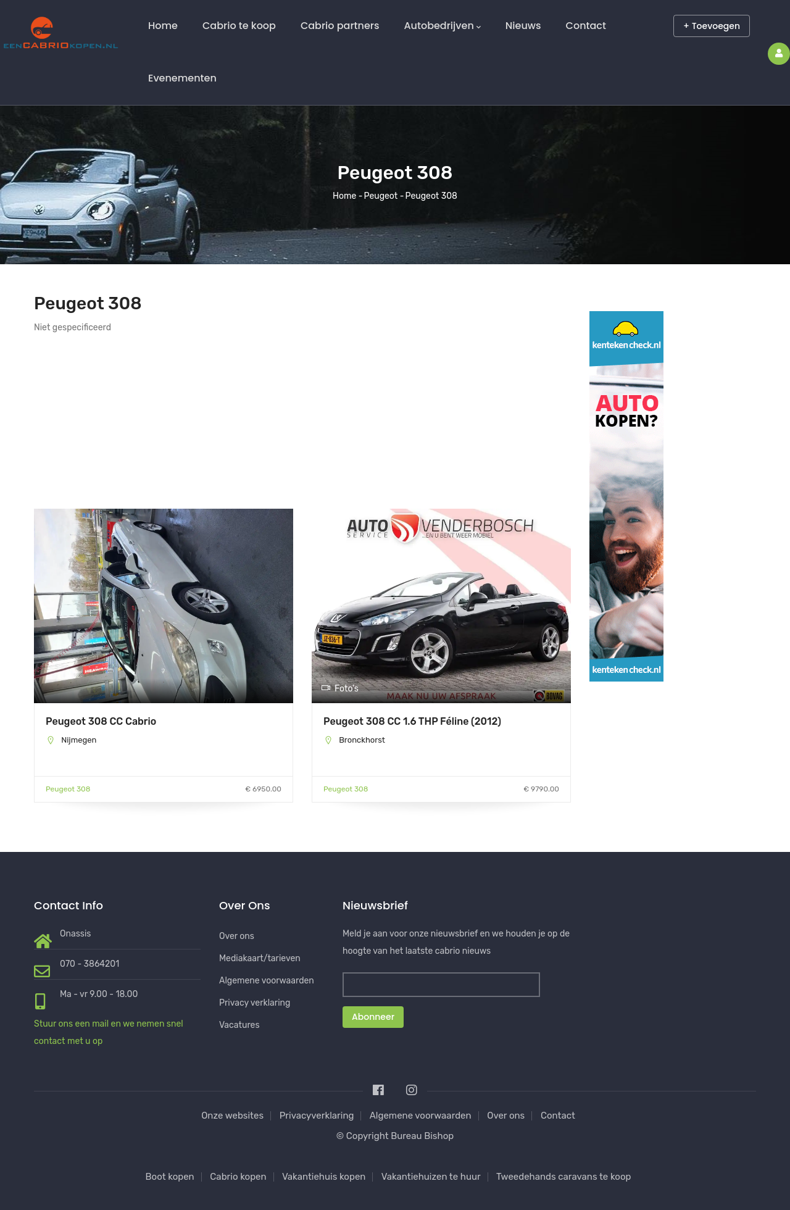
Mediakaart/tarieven (260, 958)
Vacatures (239, 1025)
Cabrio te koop (239, 26)
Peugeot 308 (68, 789)
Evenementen (182, 78)
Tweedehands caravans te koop (563, 1176)
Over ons (236, 936)
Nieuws (523, 26)
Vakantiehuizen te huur (431, 1176)
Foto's (340, 688)
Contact (586, 26)
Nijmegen (78, 740)
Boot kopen (170, 1176)
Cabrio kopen (238, 1176)
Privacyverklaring (317, 1115)
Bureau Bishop (422, 1135)
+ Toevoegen (711, 26)
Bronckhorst (362, 740)
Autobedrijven (442, 26)
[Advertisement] (163, 422)
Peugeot (381, 196)
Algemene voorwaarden (266, 980)
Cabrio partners (340, 26)
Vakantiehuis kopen (324, 1176)
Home (163, 26)
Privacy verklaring (254, 1003)
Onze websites (232, 1115)
